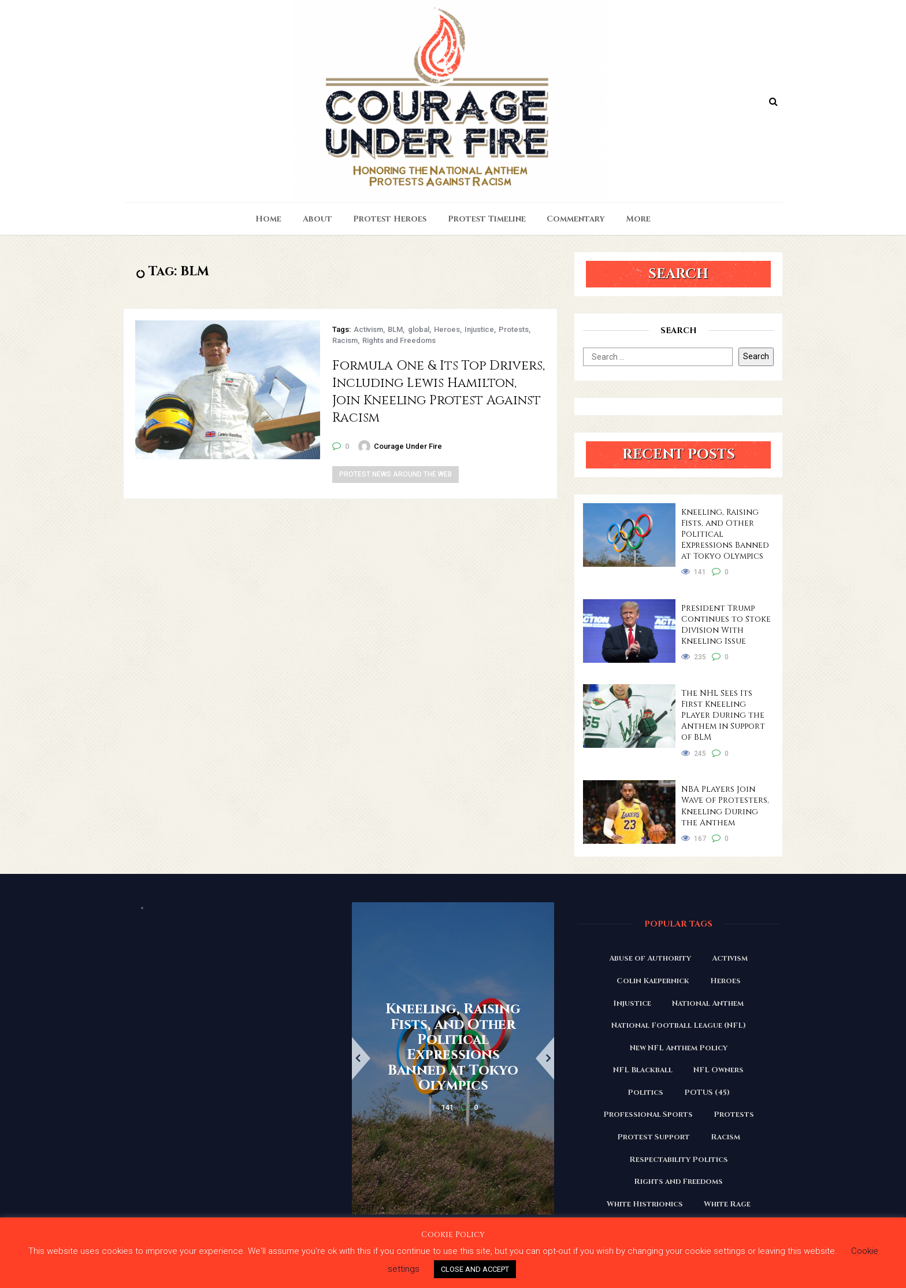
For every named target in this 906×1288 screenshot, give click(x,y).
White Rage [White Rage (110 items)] (727, 1204)
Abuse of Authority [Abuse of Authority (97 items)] (650, 958)
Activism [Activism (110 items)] (730, 958)
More (638, 218)
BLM (395, 329)
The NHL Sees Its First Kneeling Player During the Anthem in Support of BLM (723, 715)
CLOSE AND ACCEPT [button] (475, 1269)
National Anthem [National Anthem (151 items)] (708, 1003)
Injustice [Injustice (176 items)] (632, 1003)
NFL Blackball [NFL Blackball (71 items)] (643, 1070)
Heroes (447, 329)
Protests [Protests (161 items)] (734, 1114)
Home (268, 218)
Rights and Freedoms (399, 340)
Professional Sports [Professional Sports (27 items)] (648, 1114)
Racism (345, 340)
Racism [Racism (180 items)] (725, 1137)
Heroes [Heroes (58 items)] (725, 981)
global (418, 329)
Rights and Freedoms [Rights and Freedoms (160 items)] (678, 1181)
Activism (368, 329)
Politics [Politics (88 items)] (645, 1092)
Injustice (479, 329)
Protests (514, 329)
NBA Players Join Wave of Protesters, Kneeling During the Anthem (725, 806)
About (317, 218)
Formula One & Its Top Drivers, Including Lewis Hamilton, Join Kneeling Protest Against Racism (438, 391)
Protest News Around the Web (395, 474)
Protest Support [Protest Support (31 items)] (653, 1137)
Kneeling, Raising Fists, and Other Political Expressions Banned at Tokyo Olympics (725, 534)
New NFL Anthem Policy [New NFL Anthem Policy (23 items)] (678, 1048)
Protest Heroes (389, 218)
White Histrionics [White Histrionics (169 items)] (645, 1204)
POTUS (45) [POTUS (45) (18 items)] (707, 1092)
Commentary (576, 218)
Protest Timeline (487, 218)
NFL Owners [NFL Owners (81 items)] (718, 1070)
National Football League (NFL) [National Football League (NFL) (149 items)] (678, 1025)
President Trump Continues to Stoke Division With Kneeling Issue (726, 625)
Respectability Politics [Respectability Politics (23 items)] (678, 1159)
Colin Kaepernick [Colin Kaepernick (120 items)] (653, 981)
